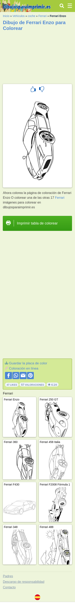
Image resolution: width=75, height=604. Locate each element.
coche (31, 16)
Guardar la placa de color (28, 363)
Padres (8, 576)
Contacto (9, 587)
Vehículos (19, 16)
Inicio (6, 16)
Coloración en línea (23, 368)
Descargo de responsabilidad (23, 581)
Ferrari (42, 16)
